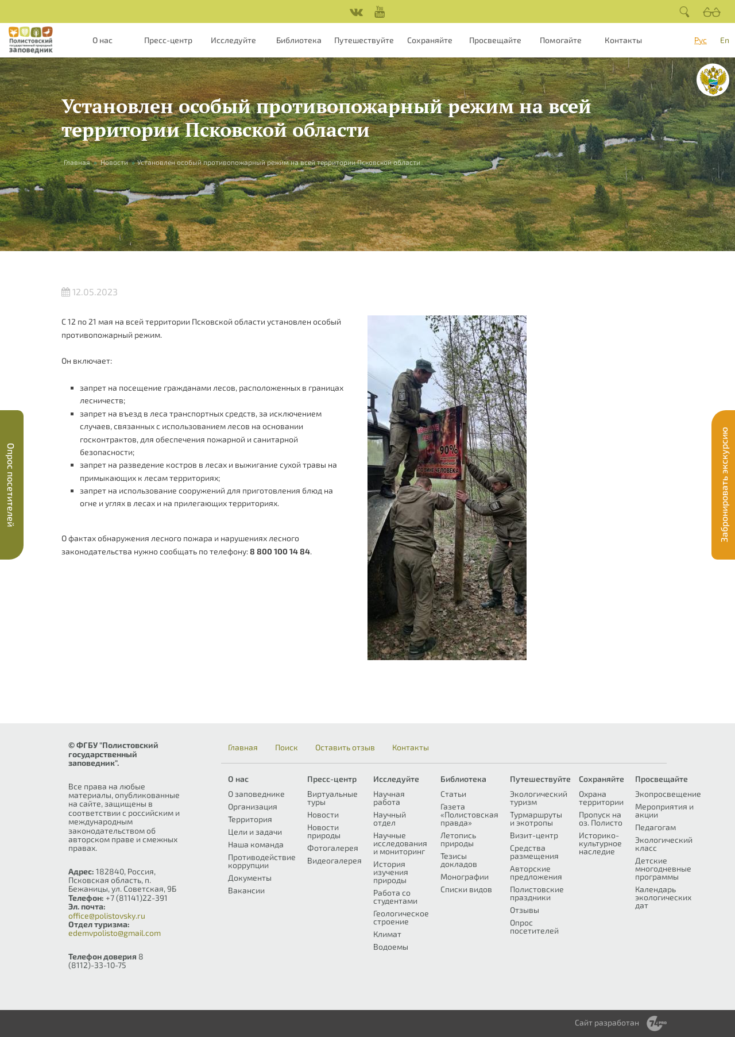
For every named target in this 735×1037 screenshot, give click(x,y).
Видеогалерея (334, 860)
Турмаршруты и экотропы (536, 818)
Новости (114, 162)
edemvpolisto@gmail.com (114, 933)
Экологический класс (664, 844)
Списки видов (466, 889)
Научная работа (389, 798)
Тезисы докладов (458, 860)
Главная (77, 162)
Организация (252, 806)
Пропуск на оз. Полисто (600, 818)
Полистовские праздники (537, 893)
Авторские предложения (536, 872)
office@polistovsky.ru (106, 915)
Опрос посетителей (534, 926)
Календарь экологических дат (663, 897)
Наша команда (256, 844)
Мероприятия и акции (664, 810)
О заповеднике (256, 794)
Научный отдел (389, 818)
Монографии (464, 876)
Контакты (623, 40)
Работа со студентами (395, 896)
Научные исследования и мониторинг (400, 843)
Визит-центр (534, 835)
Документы (250, 877)
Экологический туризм (538, 798)
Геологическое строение (401, 917)
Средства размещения (534, 852)
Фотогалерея (332, 848)
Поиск (286, 747)
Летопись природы (458, 839)
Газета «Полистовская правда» (469, 814)
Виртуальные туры (332, 798)
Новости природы (324, 831)
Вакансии (246, 890)
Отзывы (524, 910)
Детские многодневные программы (663, 868)
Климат (387, 934)
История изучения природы (390, 872)
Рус (700, 40)
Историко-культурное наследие (600, 843)
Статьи (453, 794)
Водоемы (390, 946)
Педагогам (655, 827)
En (724, 40)
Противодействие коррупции (262, 861)
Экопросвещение (668, 794)
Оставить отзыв (345, 747)
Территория (250, 819)
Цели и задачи (255, 831)
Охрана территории (601, 798)
